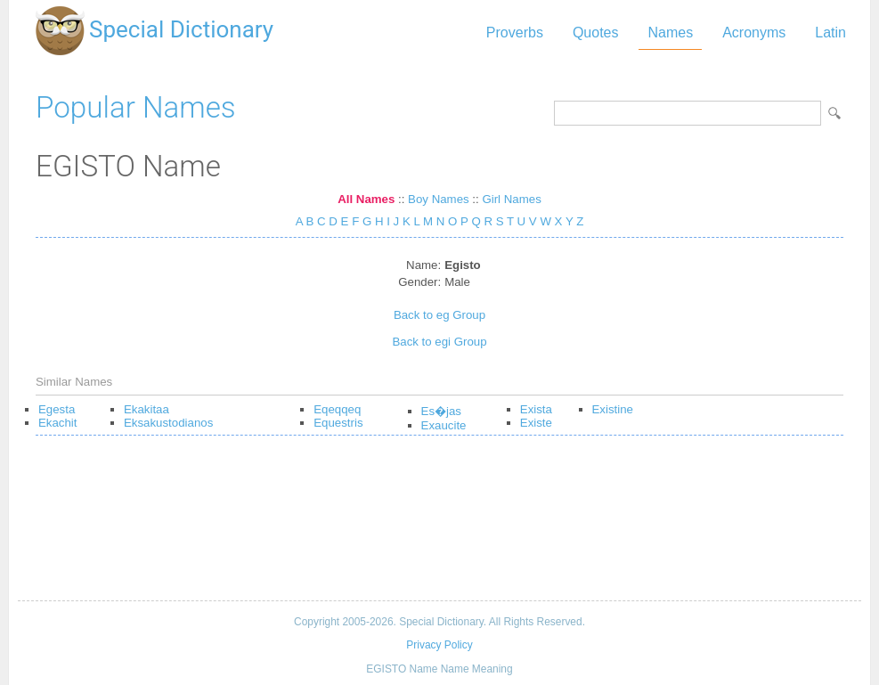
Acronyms (753, 32)
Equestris (337, 422)
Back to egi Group (439, 341)
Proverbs (514, 32)
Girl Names (511, 199)
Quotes (596, 32)
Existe (536, 422)
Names (670, 32)
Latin (830, 32)
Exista (536, 409)
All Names (366, 199)
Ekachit (57, 422)
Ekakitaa (146, 409)
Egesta (56, 409)
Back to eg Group (439, 315)
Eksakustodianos (168, 422)
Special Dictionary (181, 29)
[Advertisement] (439, 525)
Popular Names (136, 107)
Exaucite (444, 425)
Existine (612, 409)
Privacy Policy (439, 645)
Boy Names (438, 199)
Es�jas (441, 411)
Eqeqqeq (337, 409)
